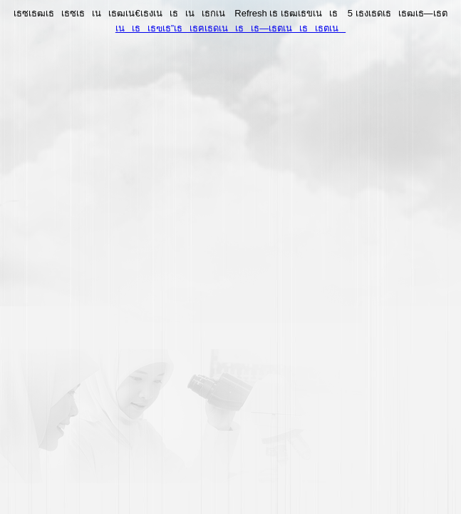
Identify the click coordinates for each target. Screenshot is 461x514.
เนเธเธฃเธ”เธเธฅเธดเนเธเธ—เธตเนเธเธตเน (230, 28)
